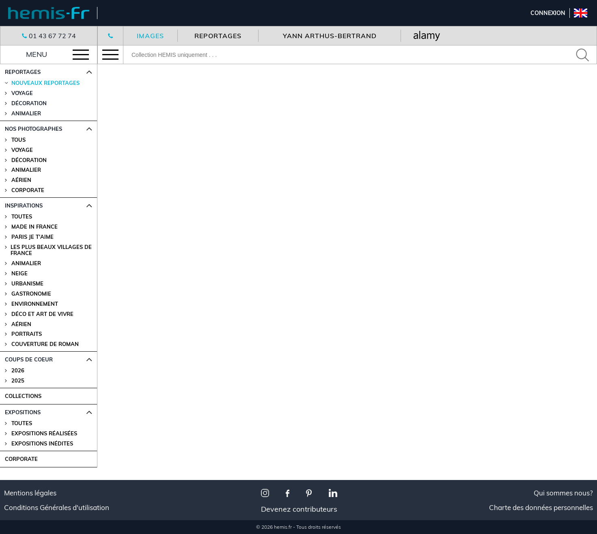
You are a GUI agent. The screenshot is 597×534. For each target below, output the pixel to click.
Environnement (34, 304)
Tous (18, 140)
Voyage (22, 150)
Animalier (26, 170)
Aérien (21, 180)
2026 (17, 371)
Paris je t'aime (32, 237)
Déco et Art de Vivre (42, 314)
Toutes (21, 217)
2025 (17, 381)
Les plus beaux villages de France (51, 250)
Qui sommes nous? (563, 493)
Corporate (27, 190)
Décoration (29, 160)
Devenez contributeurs (299, 509)
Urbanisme (27, 284)
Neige (19, 273)
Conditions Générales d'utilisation (56, 508)
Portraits (26, 334)
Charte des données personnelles (541, 508)
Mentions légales (30, 493)
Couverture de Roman (45, 344)
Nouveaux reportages (45, 83)
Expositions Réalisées (44, 433)
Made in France (34, 227)
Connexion (547, 13)
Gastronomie (31, 294)
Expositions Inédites (42, 444)
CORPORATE (21, 459)
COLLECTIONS (23, 396)
